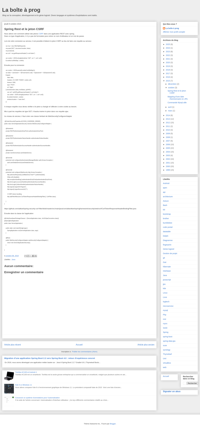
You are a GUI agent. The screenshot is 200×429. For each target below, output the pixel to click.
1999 (168, 170)
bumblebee (167, 223)
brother (166, 218)
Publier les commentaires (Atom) (84, 352)
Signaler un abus (172, 391)
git (164, 258)
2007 (168, 141)
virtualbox (167, 363)
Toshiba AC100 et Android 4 (26, 372)
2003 (168, 155)
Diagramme (168, 240)
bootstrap (167, 214)
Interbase (167, 271)
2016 (168, 77)
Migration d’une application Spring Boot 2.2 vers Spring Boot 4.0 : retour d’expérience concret (49, 358)
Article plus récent (12, 345)
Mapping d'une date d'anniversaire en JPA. (178, 98)
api (164, 192)
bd (164, 210)
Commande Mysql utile (177, 102)
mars (170, 111)
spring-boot (167, 337)
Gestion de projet (170, 253)
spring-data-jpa (169, 341)
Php (164, 315)
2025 (168, 44)
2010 (168, 130)
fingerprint (167, 245)
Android (166, 183)
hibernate (167, 267)
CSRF (41, 34)
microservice (168, 306)
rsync (165, 323)
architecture (168, 196)
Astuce (166, 201)
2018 (168, 70)
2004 (168, 152)
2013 (168, 119)
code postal (168, 227)
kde (164, 288)
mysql (165, 310)
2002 (168, 159)
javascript (167, 280)
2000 (168, 166)
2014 (168, 115)
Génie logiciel (168, 249)
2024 (168, 48)
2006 (168, 144)
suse (165, 345)
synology (166, 350)
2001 (168, 163)
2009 (168, 133)
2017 (168, 73)
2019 (168, 66)
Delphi (165, 236)
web (164, 367)
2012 (168, 123)
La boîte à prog (21, 10)
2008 (168, 137)
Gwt (164, 262)
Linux (165, 293)
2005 (168, 148)
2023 (168, 51)
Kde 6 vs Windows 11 (23, 385)
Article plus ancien (145, 345)
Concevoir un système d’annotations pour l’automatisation (37, 398)
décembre (172, 84)
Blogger (113, 424)
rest (164, 319)
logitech (166, 302)
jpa (164, 284)
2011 (168, 126)
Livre (165, 297)
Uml (164, 358)
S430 (165, 328)
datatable (167, 231)
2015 (168, 81)
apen (165, 188)
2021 (168, 59)
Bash (165, 205)
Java (13, 259)
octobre (171, 88)
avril (170, 107)
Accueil (79, 345)
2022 (168, 55)
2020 (168, 62)
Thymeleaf (167, 354)
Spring (165, 332)
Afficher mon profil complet (174, 32)
